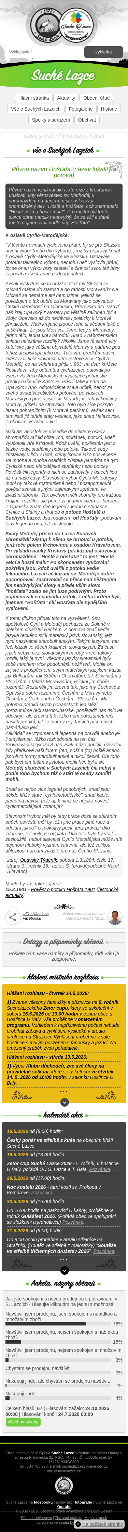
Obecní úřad (96, 98)
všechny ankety (23, 1421)
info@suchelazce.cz (64, 1471)
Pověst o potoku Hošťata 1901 (63, 889)
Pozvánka (99, 1169)
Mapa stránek (95, 1518)
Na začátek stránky (102, 1524)
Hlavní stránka (33, 98)
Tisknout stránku (68, 1518)
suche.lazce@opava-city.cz (85, 1466)
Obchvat (87, 120)
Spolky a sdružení (51, 120)
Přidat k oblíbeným (36, 1518)
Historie (109, 109)
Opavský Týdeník (38, 860)
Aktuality (66, 98)
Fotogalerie (81, 109)
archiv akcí (74, 1502)
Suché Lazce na (29, 1502)
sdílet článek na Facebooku (35, 916)
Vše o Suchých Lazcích (36, 109)
